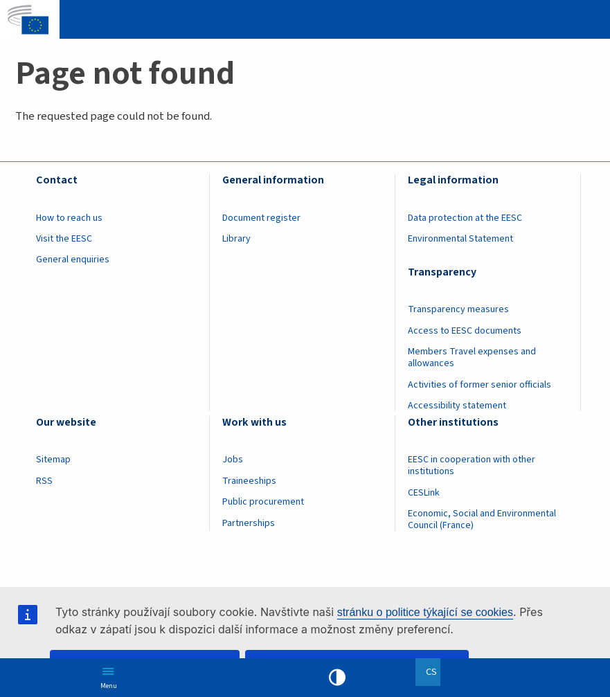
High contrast (337, 677)
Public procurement (263, 502)
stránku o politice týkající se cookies (425, 612)
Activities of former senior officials (479, 385)
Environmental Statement (460, 239)
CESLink (424, 493)
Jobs (232, 460)
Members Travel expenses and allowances (472, 357)
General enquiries (72, 259)
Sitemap (53, 460)
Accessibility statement (457, 406)
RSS (44, 481)
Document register (261, 218)
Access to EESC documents (464, 331)
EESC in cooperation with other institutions (471, 465)
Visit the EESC (64, 239)
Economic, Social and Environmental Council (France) (482, 519)
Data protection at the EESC (465, 218)
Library (236, 239)
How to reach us (69, 218)
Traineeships (249, 481)
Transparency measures (458, 309)
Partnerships (248, 523)
